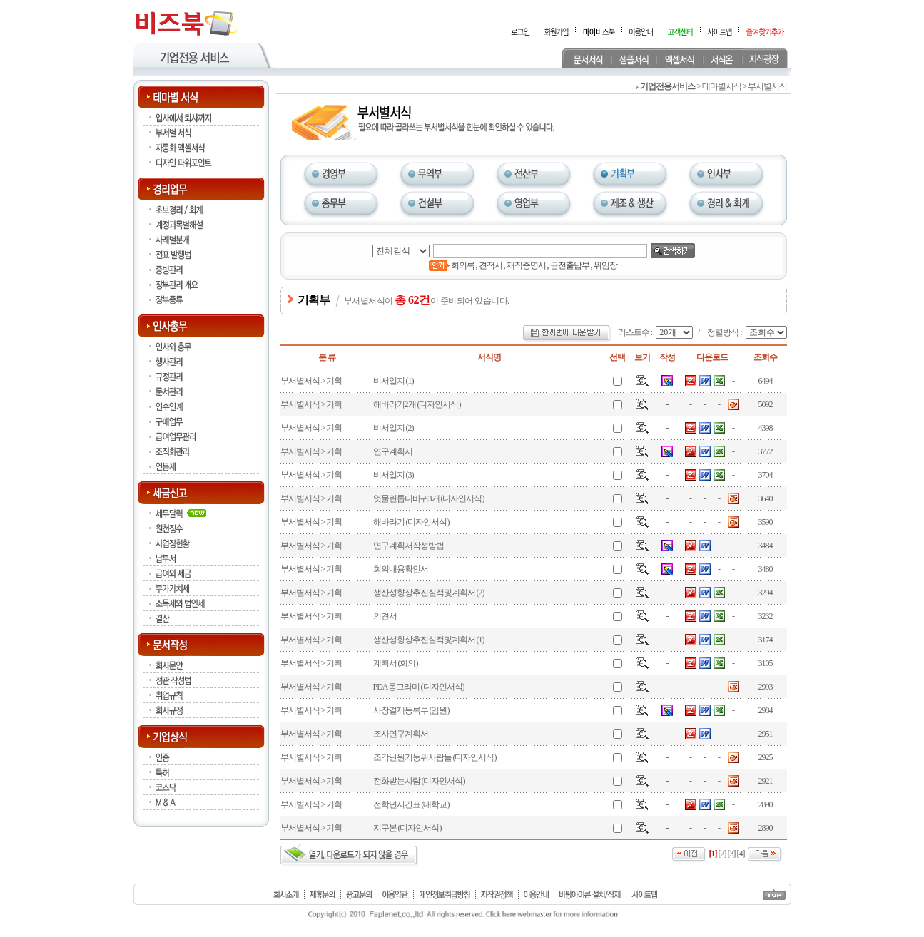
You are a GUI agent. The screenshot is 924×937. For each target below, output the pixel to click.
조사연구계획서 (400, 734)
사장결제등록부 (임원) (411, 710)
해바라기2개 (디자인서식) (417, 404)
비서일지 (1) (393, 381)
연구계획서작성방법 (408, 546)
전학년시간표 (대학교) (411, 804)
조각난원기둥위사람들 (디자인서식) (435, 757)
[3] (732, 854)
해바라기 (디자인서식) (411, 522)
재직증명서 (526, 265)
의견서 (385, 616)
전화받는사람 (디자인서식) (419, 781)
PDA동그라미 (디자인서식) (418, 687)
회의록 (462, 265)
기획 (334, 381)
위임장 (605, 265)
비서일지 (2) (393, 428)
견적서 (490, 265)
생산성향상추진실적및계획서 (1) (428, 640)
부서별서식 (300, 381)
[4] (741, 854)
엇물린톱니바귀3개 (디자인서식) (428, 498)
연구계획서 (392, 451)
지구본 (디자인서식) (407, 828)
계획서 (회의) (395, 663)
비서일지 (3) (393, 475)
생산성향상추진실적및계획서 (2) (428, 593)
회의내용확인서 (400, 569)
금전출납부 (569, 265)
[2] (722, 854)
